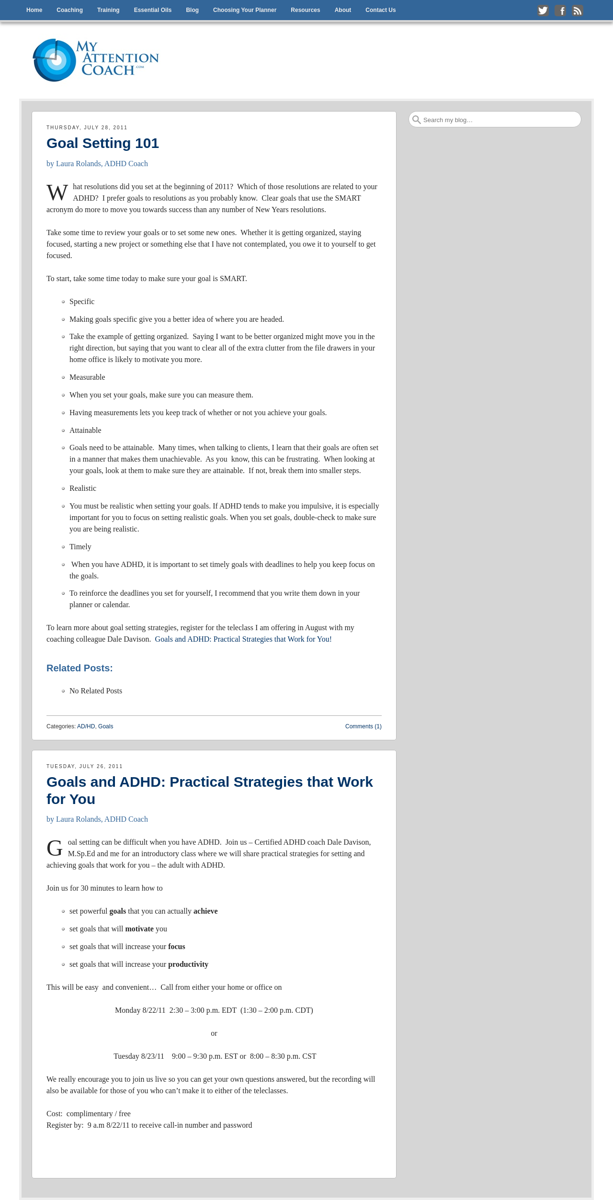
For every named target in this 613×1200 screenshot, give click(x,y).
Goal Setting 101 (102, 143)
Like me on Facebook (560, 10)
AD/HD (86, 726)
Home (34, 10)
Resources (305, 10)
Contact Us (380, 10)
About (343, 10)
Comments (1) (363, 726)
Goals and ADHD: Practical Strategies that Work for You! (243, 639)
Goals (105, 726)
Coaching (70, 10)
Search (416, 119)
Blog (192, 10)
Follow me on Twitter (543, 10)
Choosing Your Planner (244, 10)
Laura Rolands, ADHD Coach (102, 163)
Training (108, 10)
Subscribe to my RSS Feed (577, 10)
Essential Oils (153, 10)
